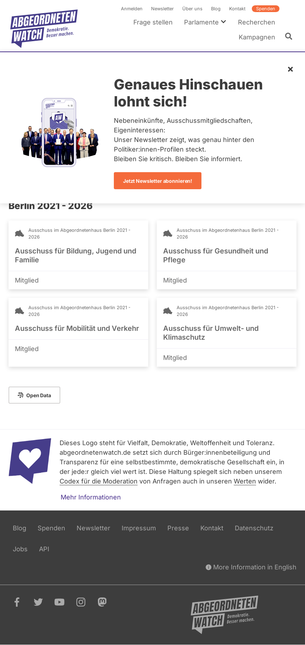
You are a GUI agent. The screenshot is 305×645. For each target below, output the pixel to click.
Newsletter (162, 8)
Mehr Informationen (91, 497)
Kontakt (237, 8)
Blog (216, 8)
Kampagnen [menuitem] (257, 37)
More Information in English (251, 567)
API (44, 549)
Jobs (20, 549)
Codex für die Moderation (99, 481)
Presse (178, 528)
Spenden (265, 8)
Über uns (192, 8)
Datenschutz (254, 528)
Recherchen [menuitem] (256, 22)
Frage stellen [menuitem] (153, 22)
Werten (245, 481)
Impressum (139, 528)
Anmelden (132, 8)
